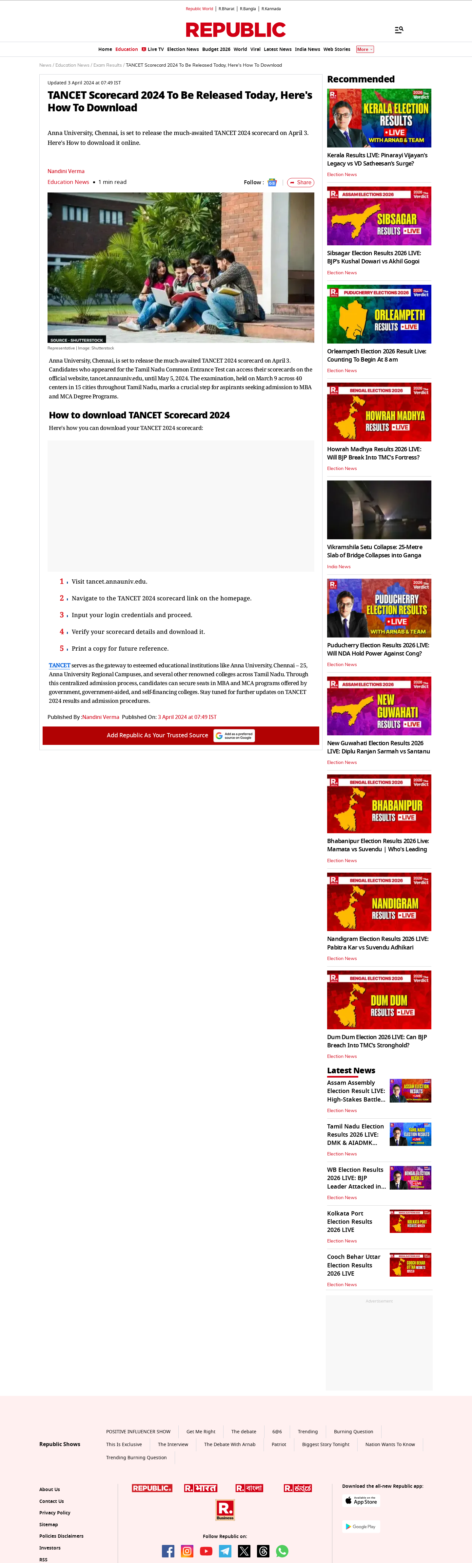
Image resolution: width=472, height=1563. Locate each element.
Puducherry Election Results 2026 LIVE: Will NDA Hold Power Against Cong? (378, 649)
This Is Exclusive (124, 1444)
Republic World (199, 9)
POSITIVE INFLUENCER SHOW (138, 1431)
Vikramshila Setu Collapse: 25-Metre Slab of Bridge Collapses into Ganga (374, 551)
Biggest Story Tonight (325, 1444)
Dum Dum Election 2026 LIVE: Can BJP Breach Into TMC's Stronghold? (377, 1041)
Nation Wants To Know (390, 1444)
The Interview (173, 1444)
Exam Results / (109, 65)
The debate (243, 1431)
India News (339, 567)
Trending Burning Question (136, 1457)
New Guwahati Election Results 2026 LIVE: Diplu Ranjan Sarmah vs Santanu (378, 747)
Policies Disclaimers (61, 1536)
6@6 (277, 1431)
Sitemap (48, 1524)
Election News (342, 174)
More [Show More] (365, 49)
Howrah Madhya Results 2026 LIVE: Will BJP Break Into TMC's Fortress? (374, 453)
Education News (68, 182)
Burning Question (353, 1431)
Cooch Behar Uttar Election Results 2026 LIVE (354, 1265)
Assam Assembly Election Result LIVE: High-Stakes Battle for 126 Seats (356, 1095)
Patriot (279, 1444)
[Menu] (395, 29)
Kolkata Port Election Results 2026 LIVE (349, 1221)
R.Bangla (248, 9)
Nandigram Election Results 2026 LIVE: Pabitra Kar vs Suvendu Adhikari (377, 943)
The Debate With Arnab (230, 1444)
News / (46, 65)
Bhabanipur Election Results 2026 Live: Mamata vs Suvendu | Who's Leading (378, 845)
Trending (308, 1431)
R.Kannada (271, 9)
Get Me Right (201, 1431)
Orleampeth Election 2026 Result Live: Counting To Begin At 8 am (376, 355)
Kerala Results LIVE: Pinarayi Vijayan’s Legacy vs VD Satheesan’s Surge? (377, 159)
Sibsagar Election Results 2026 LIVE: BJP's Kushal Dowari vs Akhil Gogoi (374, 257)
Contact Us (51, 1501)
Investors (50, 1548)
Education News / (73, 65)
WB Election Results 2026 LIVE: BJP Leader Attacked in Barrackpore (355, 1182)
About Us (49, 1489)
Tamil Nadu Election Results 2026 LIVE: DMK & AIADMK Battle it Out (355, 1139)
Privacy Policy (54, 1512)
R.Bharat (226, 9)
